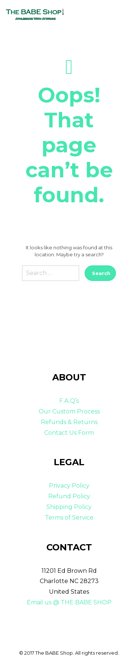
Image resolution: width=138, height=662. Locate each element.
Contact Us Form (69, 432)
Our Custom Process (69, 411)
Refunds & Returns (69, 422)
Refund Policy (69, 496)
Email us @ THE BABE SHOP (69, 602)
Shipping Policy (69, 506)
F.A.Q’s (69, 400)
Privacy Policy (69, 485)
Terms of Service (69, 517)
